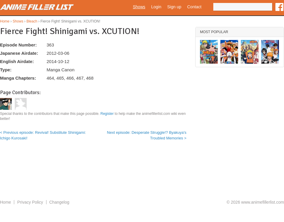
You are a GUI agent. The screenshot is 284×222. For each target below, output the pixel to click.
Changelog (59, 202)
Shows (139, 6)
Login (156, 6)
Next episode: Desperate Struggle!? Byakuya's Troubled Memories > (146, 135)
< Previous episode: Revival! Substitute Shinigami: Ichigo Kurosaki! (43, 135)
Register (107, 114)
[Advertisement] (142, 175)
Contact (194, 6)
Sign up (174, 6)
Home (4, 21)
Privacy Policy (30, 202)
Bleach (31, 21)
